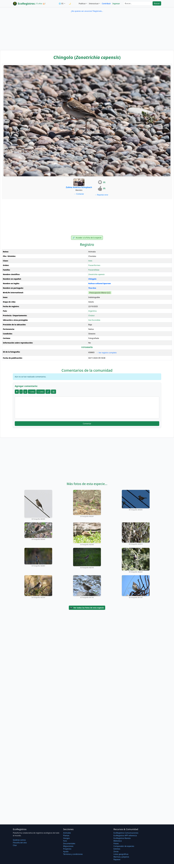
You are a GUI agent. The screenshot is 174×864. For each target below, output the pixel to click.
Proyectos (67, 849)
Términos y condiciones (73, 854)
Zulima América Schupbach (79, 187)
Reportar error (101, 195)
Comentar (87, 423)
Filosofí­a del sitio (20, 842)
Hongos (66, 838)
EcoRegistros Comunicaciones (126, 833)
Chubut (91, 315)
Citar (15, 845)
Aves (90, 261)
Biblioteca (118, 841)
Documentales (69, 843)
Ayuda (65, 851)
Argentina (92, 311)
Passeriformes (94, 265)
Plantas (66, 835)
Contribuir (106, 3)
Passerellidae (93, 270)
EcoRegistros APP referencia (125, 835)
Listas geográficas (121, 854)
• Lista (31, 391)
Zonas (116, 851)
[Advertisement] (87, 33)
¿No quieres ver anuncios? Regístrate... (87, 11)
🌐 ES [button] (61, 3)
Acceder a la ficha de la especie (87, 237)
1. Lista (41, 391)
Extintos (117, 849)
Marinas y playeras (121, 857)
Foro (65, 841)
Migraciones (68, 846)
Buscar (157, 3)
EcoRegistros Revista (122, 838)
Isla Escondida (94, 320)
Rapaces (117, 859)
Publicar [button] (82, 3)
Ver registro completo (106, 352)
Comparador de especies (124, 846)
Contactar (79, 194)
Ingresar (116, 3)
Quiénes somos (19, 840)
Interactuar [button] (94, 3)
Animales (67, 833)
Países (116, 843)
